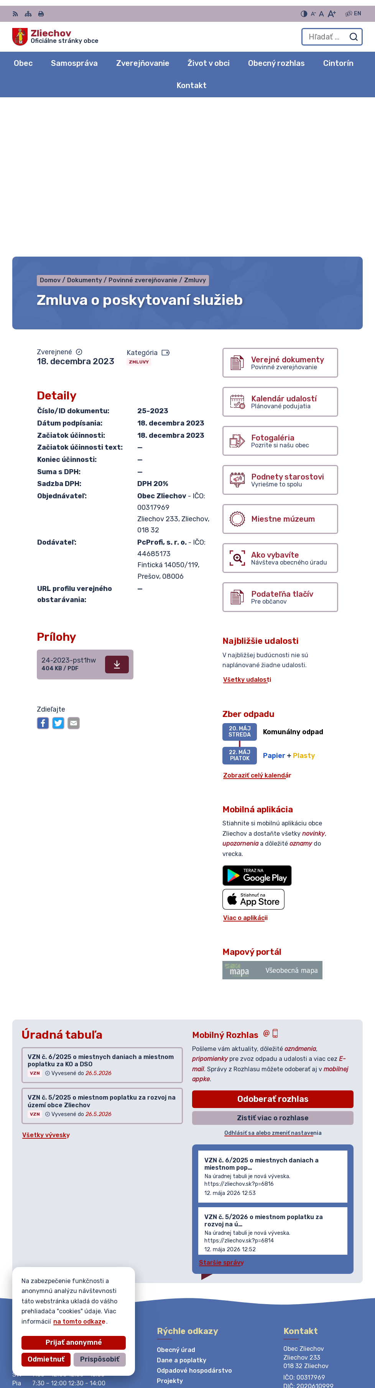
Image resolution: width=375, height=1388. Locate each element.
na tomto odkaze (31, 1321)
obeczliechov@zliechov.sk (323, 1269)
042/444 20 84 (307, 1261)
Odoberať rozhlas (273, 951)
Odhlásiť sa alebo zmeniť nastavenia (273, 985)
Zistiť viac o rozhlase (273, 970)
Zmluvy (139, 213)
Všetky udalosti (247, 531)
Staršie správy (221, 1114)
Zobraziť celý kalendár (257, 627)
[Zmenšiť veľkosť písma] (313, 14)
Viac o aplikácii (245, 769)
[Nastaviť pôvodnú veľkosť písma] (321, 14)
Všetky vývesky (46, 986)
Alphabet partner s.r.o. (125, 1314)
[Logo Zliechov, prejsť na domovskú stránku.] (55, 37)
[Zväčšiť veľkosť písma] (331, 14)
